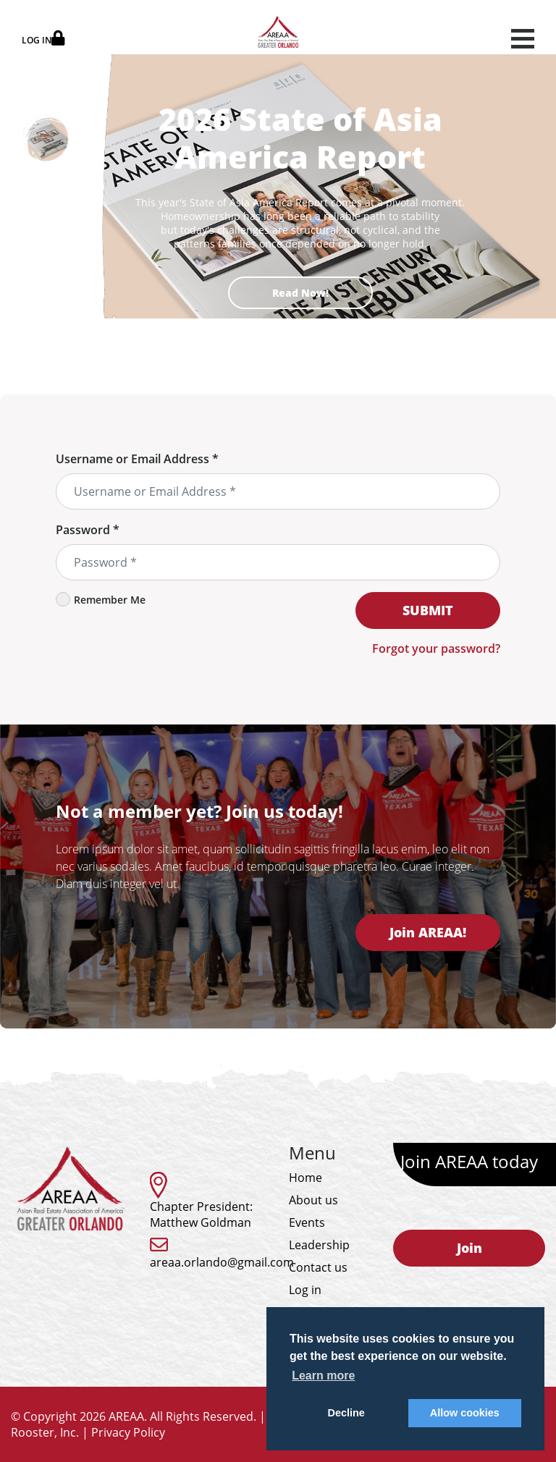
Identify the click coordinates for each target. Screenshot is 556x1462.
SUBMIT (428, 610)
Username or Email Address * (137, 459)
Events (307, 1222)
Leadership (319, 1245)
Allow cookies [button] (465, 1413)
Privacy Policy (128, 1432)
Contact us (318, 1267)
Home (305, 1178)
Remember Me (101, 599)
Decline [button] (346, 1413)
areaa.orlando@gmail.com (222, 1262)
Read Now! (300, 293)
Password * (87, 530)
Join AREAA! (427, 932)
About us (313, 1200)
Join (469, 1247)
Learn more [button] (323, 1375)
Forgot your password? (436, 648)
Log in (305, 1290)
